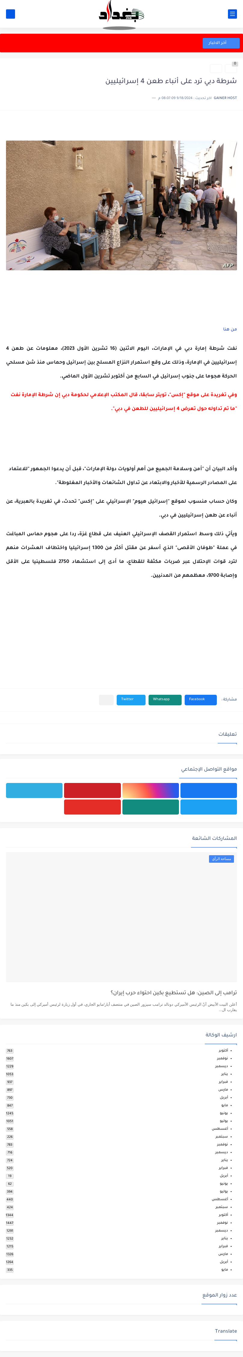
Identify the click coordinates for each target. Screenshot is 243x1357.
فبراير (223, 1082)
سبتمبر (222, 1137)
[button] (201, 700)
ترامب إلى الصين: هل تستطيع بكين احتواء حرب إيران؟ (174, 993)
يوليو (224, 1121)
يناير (224, 1074)
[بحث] (10, 14)
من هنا (229, 330)
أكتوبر (223, 1051)
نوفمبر (222, 1059)
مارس (223, 1090)
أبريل (224, 1098)
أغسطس (220, 1129)
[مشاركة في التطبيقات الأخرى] (106, 700)
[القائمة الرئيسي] (232, 14)
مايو (224, 1106)
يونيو (224, 1114)
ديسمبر (221, 1067)
